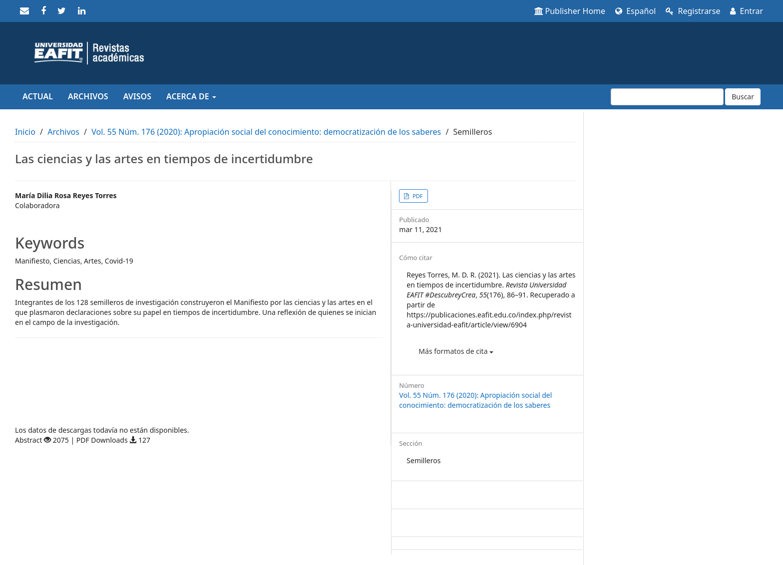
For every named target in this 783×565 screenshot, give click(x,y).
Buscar (743, 96)
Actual (37, 96)
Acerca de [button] (191, 96)
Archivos (88, 96)
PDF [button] (416, 196)
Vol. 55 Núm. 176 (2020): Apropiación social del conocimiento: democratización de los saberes (266, 131)
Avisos (137, 96)
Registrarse (693, 10)
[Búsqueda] (667, 96)
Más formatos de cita (455, 351)
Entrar (746, 10)
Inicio (25, 131)
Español (635, 10)
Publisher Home (570, 10)
